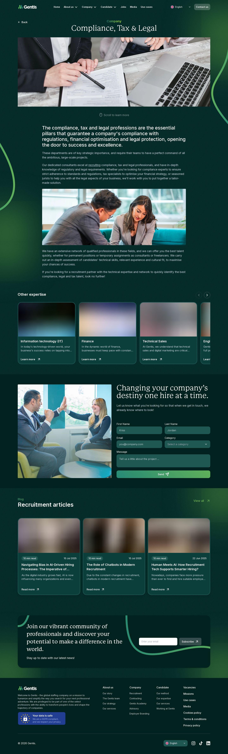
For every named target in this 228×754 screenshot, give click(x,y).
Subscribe (190, 641)
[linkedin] (208, 743)
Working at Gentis (165, 708)
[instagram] (193, 743)
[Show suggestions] (207, 444)
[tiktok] (201, 743)
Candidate (109, 7)
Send (163, 474)
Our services (109, 708)
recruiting (94, 165)
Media (133, 7)
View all (201, 501)
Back (23, 22)
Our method (162, 693)
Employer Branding (139, 713)
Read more (31, 589)
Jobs (123, 7)
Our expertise (163, 698)
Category (170, 437)
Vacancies (189, 687)
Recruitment (136, 693)
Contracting (136, 698)
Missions (188, 693)
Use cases (146, 7)
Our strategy (109, 703)
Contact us (202, 7)
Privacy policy (191, 725)
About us (71, 7)
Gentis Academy (138, 703)
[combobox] (184, 444)
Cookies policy (192, 712)
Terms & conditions (194, 719)
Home (57, 7)
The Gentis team (111, 698)
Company (89, 7)
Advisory (134, 708)
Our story (107, 693)
